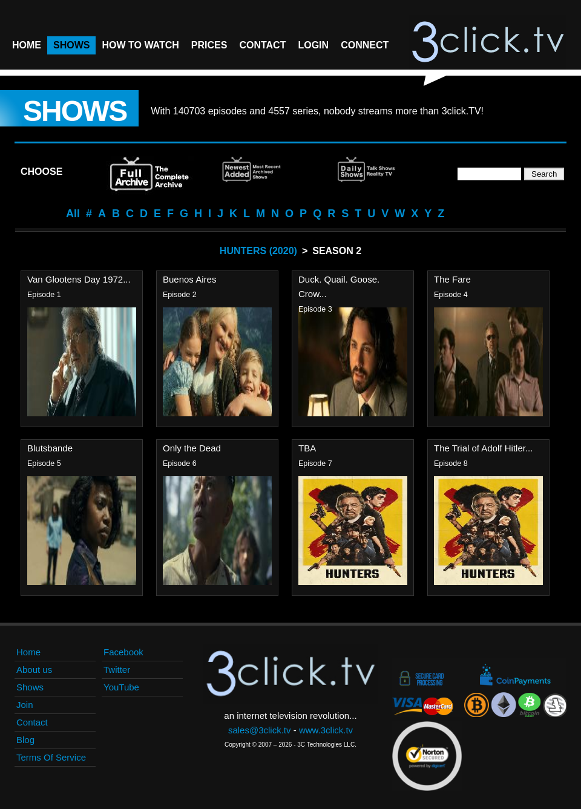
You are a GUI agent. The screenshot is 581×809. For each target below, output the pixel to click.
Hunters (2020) (258, 251)
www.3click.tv (326, 730)
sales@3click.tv (259, 730)
